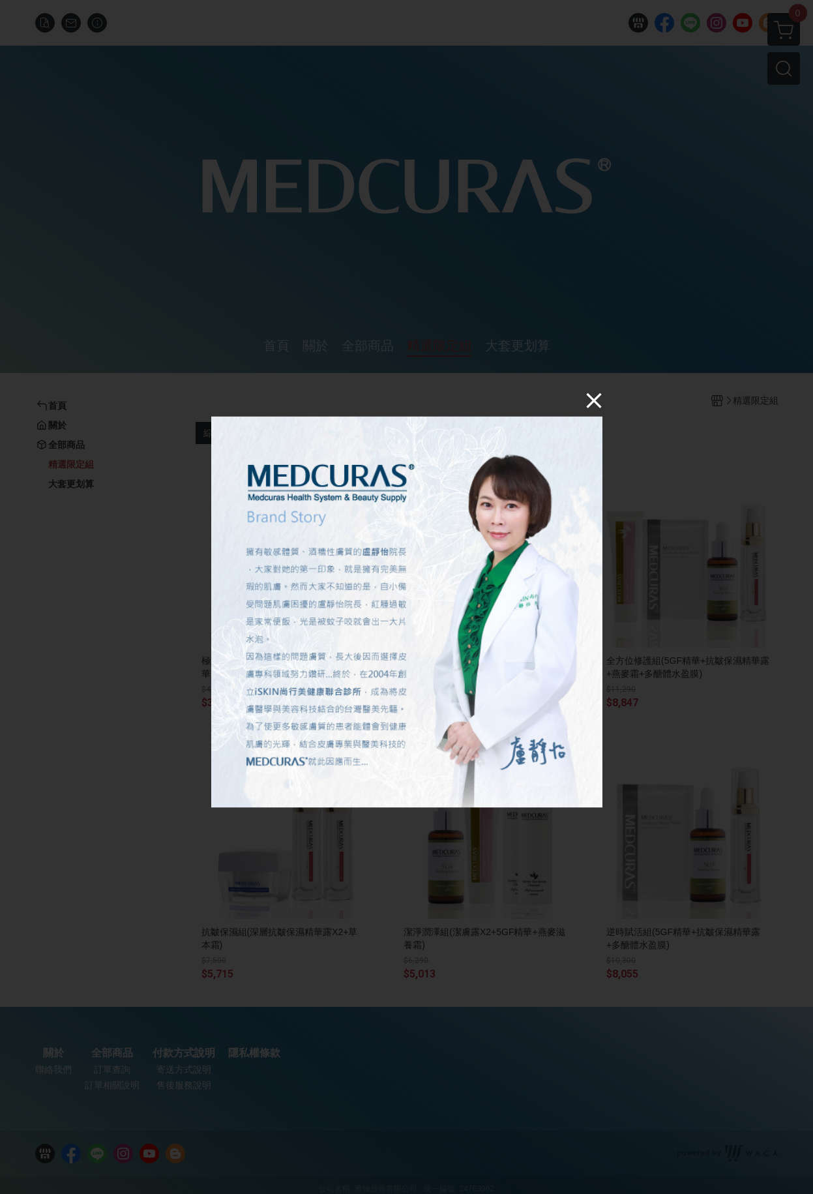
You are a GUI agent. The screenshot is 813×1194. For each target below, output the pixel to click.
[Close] (594, 400)
